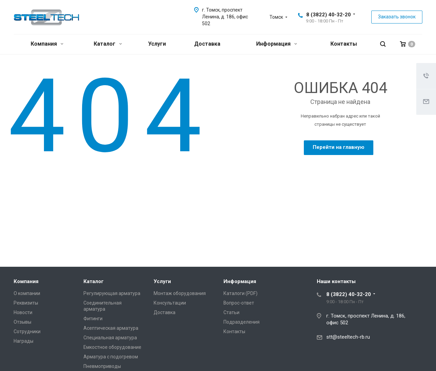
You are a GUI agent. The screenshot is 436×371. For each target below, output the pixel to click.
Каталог (108, 44)
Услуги (157, 44)
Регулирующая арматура (111, 293)
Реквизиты (26, 303)
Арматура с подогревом (110, 356)
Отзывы (22, 322)
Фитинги (93, 318)
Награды (23, 341)
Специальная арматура (110, 337)
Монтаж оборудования (180, 293)
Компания (47, 44)
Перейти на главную (338, 147)
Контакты (343, 44)
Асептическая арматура (110, 328)
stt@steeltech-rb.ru (348, 337)
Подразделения (241, 322)
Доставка (207, 44)
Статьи (231, 312)
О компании (27, 293)
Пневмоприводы (102, 366)
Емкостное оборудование (112, 347)
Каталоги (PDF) (240, 293)
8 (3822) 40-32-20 (328, 15)
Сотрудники (27, 331)
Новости (23, 312)
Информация (276, 44)
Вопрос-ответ (238, 303)
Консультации (170, 303)
